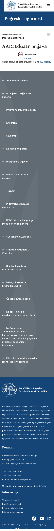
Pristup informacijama (12, 508)
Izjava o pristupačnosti (13, 512)
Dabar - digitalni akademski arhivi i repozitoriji (18, 313)
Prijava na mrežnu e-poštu (19, 109)
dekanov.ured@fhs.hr (21, 479)
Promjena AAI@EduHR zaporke (17, 95)
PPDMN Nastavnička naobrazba (15, 205)
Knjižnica (9, 122)
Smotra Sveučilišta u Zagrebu (15, 251)
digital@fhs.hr (40, 486)
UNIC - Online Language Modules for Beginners (17, 222)
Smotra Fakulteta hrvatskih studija (14, 268)
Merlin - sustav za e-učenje (16, 176)
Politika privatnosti (11, 504)
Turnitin (8, 191)
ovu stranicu (45, 62)
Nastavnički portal (14, 148)
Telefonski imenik (10, 500)
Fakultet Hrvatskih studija (11, 35)
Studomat (9, 135)
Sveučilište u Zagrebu (16, 236)
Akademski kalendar (16, 80)
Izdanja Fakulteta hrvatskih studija (14, 284)
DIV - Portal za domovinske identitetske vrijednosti (19, 360)
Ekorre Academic (24, 529)
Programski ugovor (15, 161)
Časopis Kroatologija (16, 298)
